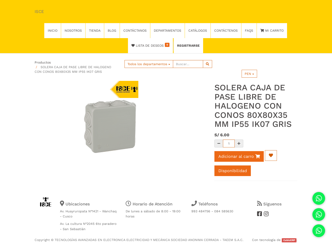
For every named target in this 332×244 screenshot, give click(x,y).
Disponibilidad (232, 170)
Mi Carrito (272, 30)
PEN (249, 74)
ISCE (39, 11)
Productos (43, 62)
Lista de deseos (150, 45)
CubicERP (289, 240)
